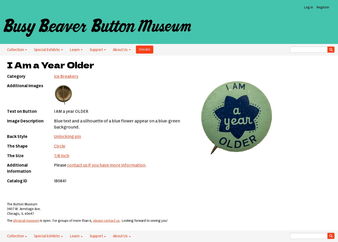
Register (322, 7)
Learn (76, 50)
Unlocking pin (67, 137)
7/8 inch (61, 156)
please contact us (106, 220)
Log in (308, 7)
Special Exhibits (48, 50)
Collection (17, 50)
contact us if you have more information (106, 165)
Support (98, 50)
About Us (122, 50)
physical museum (26, 220)
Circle (59, 146)
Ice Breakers (66, 76)
